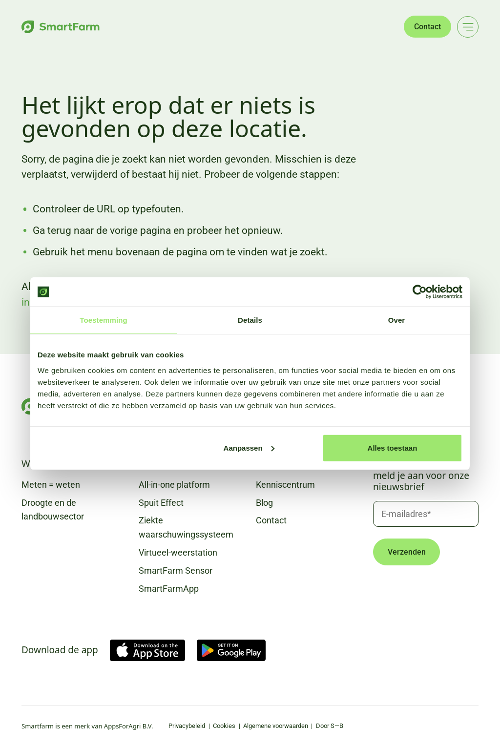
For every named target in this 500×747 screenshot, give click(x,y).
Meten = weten (50, 484)
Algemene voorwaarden (275, 725)
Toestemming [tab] (103, 320)
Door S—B (329, 725)
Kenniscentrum (285, 484)
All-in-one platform (174, 484)
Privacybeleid (186, 725)
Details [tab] (250, 320)
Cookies (224, 725)
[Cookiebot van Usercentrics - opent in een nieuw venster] (419, 292)
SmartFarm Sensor (175, 570)
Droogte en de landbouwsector (52, 510)
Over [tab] (396, 320)
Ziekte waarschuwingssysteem (186, 527)
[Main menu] (468, 27)
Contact (427, 26)
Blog (264, 503)
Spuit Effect (161, 503)
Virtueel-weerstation (178, 552)
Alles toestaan (392, 447)
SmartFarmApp (169, 588)
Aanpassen (249, 447)
